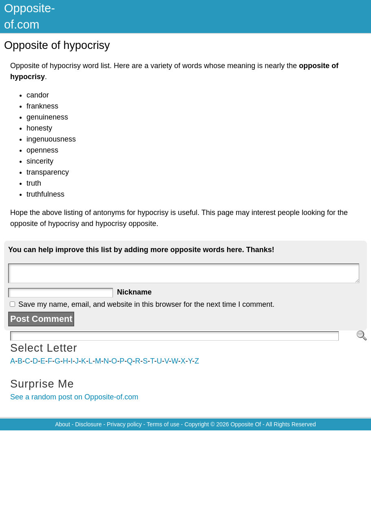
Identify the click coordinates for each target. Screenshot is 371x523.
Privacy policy (124, 424)
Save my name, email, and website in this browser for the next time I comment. (146, 304)
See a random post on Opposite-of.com (74, 397)
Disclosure (88, 424)
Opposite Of (245, 424)
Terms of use (163, 424)
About (62, 424)
